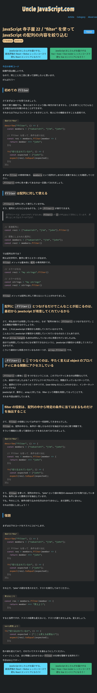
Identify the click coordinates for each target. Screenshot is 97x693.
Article (71, 18)
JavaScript (18, 42)
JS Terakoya (8, 42)
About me (92, 18)
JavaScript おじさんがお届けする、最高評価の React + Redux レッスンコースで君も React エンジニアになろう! (25, 55)
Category (81, 18)
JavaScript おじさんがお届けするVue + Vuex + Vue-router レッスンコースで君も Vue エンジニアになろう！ (70, 55)
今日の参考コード (11, 68)
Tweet (89, 33)
